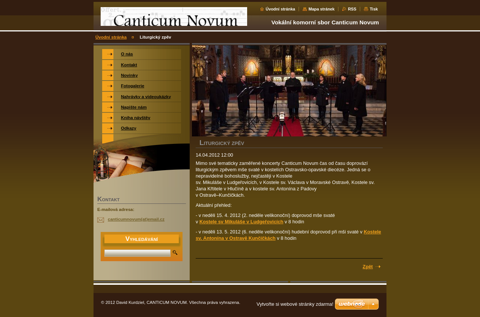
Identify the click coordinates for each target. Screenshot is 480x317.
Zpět (368, 266)
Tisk (374, 9)
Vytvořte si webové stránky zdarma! (295, 304)
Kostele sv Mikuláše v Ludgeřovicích (241, 221)
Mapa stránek (321, 9)
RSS (352, 9)
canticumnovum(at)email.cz (136, 219)
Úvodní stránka (280, 9)
